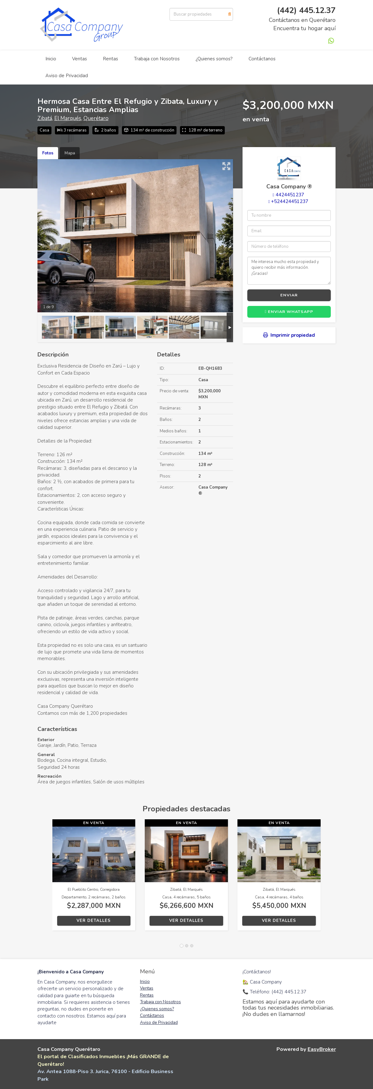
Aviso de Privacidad (66, 75)
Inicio (50, 59)
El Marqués (67, 118)
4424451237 (290, 195)
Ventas (79, 59)
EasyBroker (322, 1049)
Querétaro (96, 118)
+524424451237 (289, 201)
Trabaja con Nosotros (157, 59)
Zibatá (44, 118)
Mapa (69, 153)
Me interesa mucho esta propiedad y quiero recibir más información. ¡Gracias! (289, 271)
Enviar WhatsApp (289, 312)
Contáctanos (262, 59)
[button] (44, 878)
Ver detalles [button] (94, 920)
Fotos (47, 153)
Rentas (110, 59)
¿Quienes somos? (214, 59)
